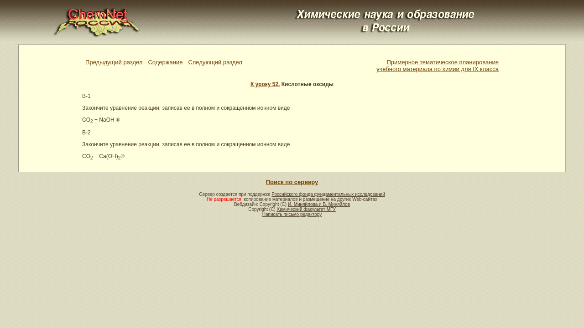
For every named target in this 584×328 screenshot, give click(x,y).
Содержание (165, 62)
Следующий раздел (215, 62)
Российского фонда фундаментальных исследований (328, 194)
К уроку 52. (265, 84)
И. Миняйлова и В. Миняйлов (319, 204)
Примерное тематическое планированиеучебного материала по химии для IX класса (437, 65)
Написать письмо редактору (292, 214)
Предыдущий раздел (113, 62)
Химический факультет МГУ (305, 209)
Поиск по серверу (292, 182)
